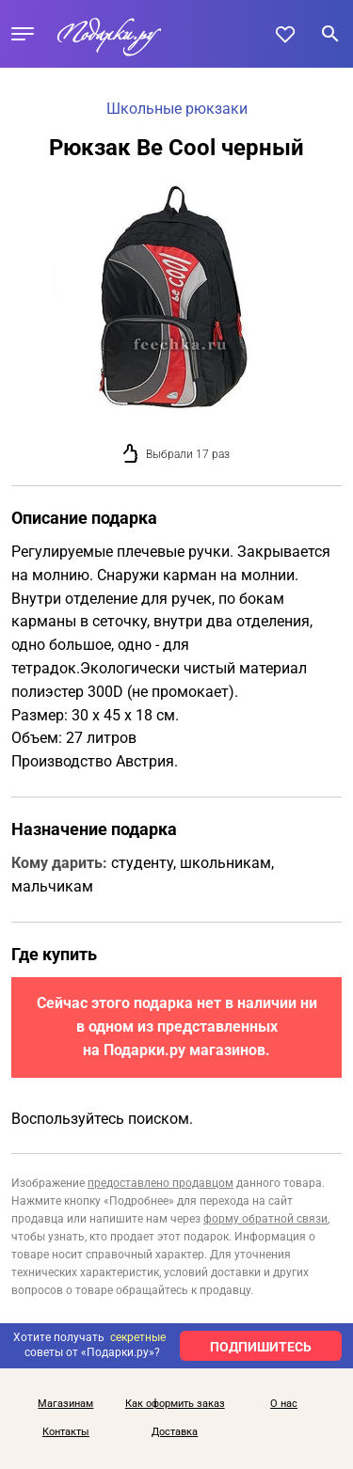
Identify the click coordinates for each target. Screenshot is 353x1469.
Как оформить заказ (175, 1404)
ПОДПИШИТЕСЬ (261, 1346)
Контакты (65, 1432)
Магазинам (65, 1404)
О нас (283, 1404)
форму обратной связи (265, 1218)
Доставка (175, 1432)
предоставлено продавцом (160, 1183)
